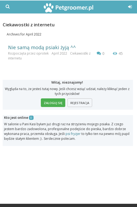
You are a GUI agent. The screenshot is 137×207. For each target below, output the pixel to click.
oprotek (42, 53)
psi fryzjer (73, 133)
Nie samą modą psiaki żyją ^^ (42, 47)
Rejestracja (79, 103)
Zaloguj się (53, 103)
